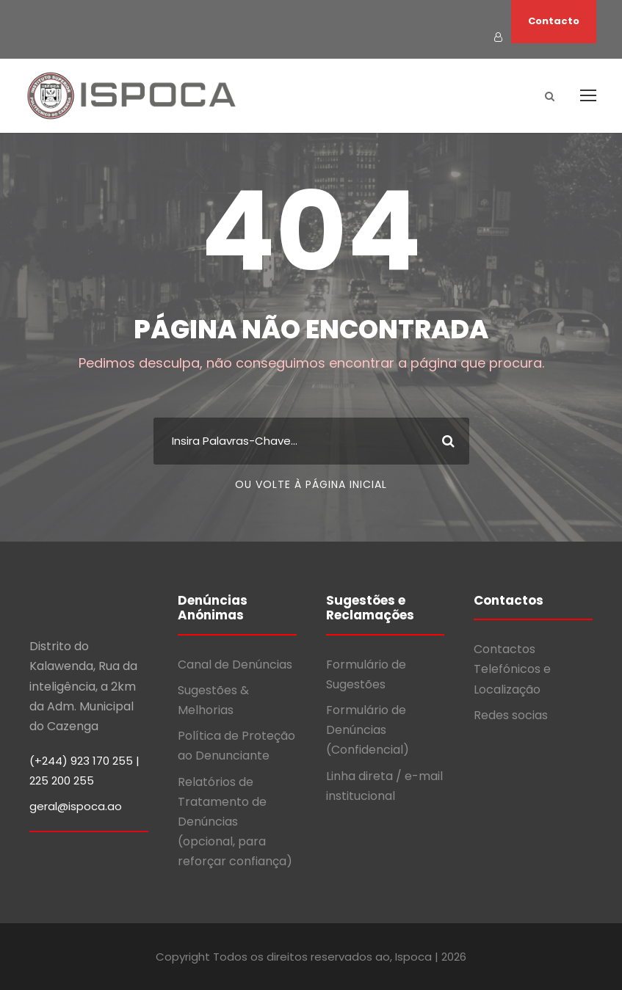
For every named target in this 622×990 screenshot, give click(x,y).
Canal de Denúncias (235, 664)
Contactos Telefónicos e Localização (512, 669)
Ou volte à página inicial (311, 484)
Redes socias (511, 715)
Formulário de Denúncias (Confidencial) (367, 730)
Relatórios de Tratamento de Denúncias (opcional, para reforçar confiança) (235, 822)
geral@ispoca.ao (75, 806)
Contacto (553, 21)
